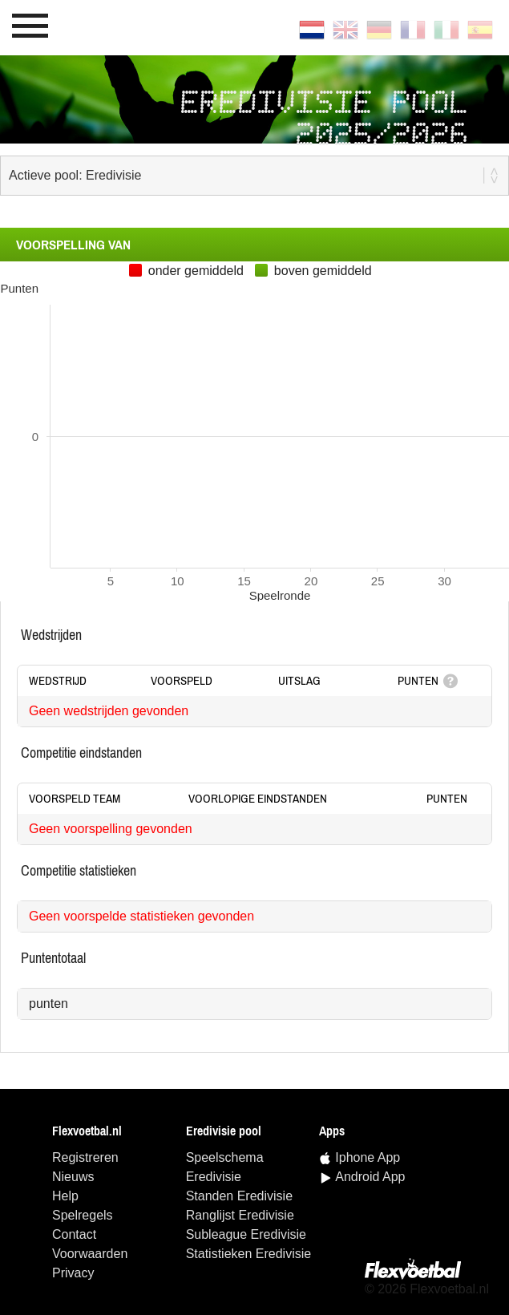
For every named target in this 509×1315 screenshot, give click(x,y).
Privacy (73, 1273)
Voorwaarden (89, 1253)
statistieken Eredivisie (249, 1253)
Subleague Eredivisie (246, 1234)
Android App (370, 1177)
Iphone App (367, 1157)
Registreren (85, 1157)
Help (65, 1196)
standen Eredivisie (239, 1196)
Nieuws (73, 1177)
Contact (74, 1234)
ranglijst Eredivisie (240, 1215)
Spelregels (82, 1215)
